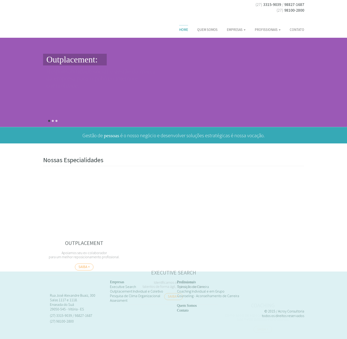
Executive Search (123, 286)
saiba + (173, 321)
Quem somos (207, 29)
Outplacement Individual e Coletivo (136, 291)
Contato (297, 29)
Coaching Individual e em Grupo (200, 291)
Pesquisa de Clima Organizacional (135, 295)
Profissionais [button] (268, 29)
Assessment (118, 300)
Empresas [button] (236, 29)
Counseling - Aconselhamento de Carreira (208, 295)
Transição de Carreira (193, 286)
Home (183, 29)
